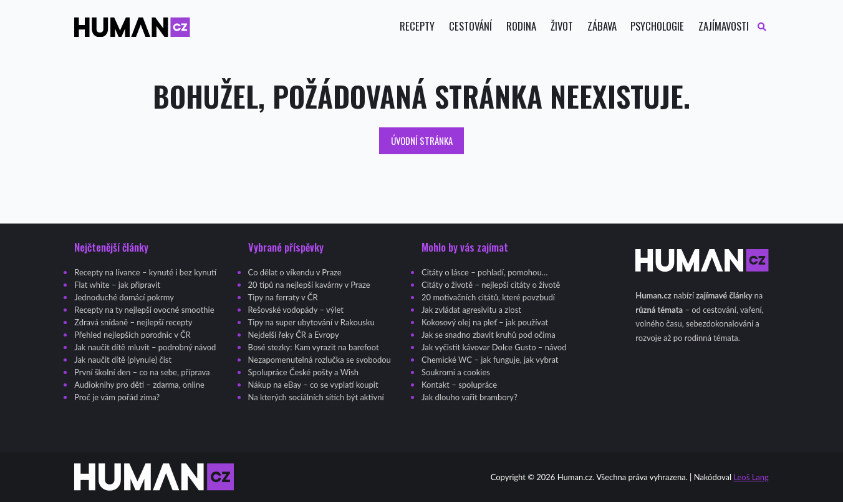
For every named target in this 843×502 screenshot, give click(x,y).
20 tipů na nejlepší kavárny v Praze (309, 285)
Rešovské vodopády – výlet (296, 310)
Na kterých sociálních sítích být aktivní (316, 397)
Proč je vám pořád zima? (117, 397)
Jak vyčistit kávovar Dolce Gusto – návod (494, 347)
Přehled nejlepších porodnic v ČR (132, 335)
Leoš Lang (750, 477)
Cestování (470, 26)
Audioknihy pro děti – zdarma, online (139, 385)
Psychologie (657, 26)
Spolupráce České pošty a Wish (303, 372)
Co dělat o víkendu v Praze (295, 272)
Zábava (602, 26)
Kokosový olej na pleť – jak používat (485, 322)
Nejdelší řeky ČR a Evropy (293, 335)
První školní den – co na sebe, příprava (142, 372)
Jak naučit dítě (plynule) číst (122, 360)
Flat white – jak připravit (117, 285)
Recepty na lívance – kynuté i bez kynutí (145, 272)
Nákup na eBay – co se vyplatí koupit (313, 385)
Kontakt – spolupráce (459, 385)
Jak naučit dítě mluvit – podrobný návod (145, 347)
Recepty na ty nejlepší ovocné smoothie (144, 310)
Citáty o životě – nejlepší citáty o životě (491, 285)
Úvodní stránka (422, 140)
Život (562, 26)
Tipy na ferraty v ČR (283, 297)
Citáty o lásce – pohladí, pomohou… (484, 272)
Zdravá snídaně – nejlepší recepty (133, 322)
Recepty (417, 26)
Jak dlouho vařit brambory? (470, 397)
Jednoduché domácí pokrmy (124, 297)
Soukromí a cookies (456, 372)
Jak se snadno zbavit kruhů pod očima (489, 335)
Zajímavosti (723, 26)
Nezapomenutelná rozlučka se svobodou (319, 360)
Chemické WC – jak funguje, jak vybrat (490, 360)
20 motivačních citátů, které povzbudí (488, 297)
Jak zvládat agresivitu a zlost (471, 310)
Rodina (521, 26)
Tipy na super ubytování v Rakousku (311, 322)
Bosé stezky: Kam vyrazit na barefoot (313, 347)
